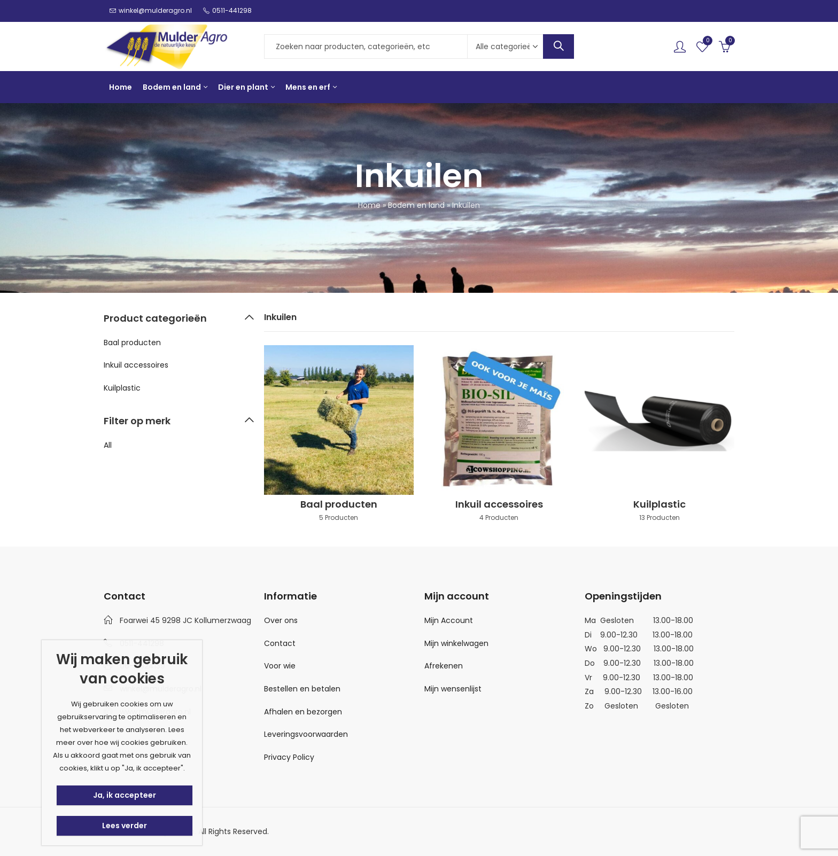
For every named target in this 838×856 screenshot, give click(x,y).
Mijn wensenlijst (453, 688)
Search (558, 46)
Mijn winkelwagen (456, 643)
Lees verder (124, 825)
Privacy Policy (289, 757)
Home (369, 205)
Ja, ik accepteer (124, 795)
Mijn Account (448, 620)
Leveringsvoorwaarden (306, 734)
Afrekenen (443, 665)
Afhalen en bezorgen (303, 711)
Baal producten (132, 342)
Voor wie (280, 665)
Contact (280, 643)
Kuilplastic (122, 388)
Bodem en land (416, 205)
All (108, 445)
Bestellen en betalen (302, 688)
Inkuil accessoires (136, 365)
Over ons (281, 620)
